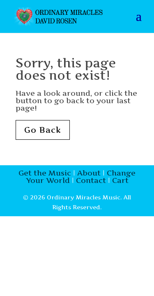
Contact (91, 180)
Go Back (42, 130)
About (89, 173)
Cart (120, 180)
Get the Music (44, 173)
